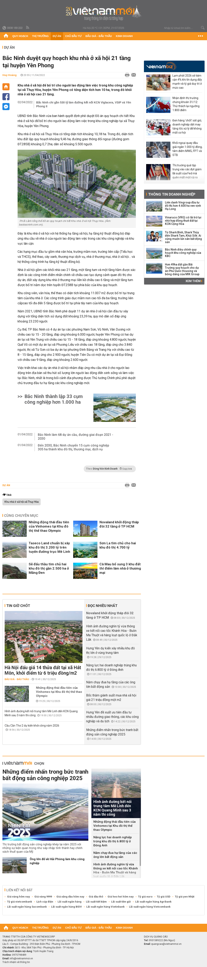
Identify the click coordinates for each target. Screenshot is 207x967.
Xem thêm (194, 281)
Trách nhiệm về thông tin (16, 962)
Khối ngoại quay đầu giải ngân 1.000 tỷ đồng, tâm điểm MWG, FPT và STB (187, 149)
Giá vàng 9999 (43, 896)
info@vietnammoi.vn (21, 958)
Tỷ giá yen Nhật (184, 896)
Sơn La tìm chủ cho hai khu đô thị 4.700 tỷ (117, 545)
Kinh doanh (124, 36)
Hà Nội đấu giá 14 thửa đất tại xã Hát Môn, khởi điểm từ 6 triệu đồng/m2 (43, 670)
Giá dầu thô (96, 896)
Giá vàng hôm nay (18, 896)
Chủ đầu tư (73, 36)
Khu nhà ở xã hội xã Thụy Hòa (21, 501)
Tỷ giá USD (163, 896)
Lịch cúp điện (44, 901)
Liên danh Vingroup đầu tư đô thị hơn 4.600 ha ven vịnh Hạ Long (183, 206)
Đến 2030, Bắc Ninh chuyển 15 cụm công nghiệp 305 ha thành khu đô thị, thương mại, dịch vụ (73, 447)
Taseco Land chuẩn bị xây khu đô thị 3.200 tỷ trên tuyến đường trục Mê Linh (49, 547)
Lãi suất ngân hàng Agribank (153, 901)
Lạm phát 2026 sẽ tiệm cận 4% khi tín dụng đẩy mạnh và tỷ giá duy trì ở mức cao (187, 81)
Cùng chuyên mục (21, 515)
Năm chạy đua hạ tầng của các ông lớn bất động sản (115, 855)
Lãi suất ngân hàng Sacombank (27, 906)
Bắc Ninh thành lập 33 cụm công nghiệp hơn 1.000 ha (53, 399)
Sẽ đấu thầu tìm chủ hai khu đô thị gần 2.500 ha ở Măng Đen (49, 568)
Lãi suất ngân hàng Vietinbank (105, 906)
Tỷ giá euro (145, 896)
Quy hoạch (20, 36)
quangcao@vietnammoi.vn (166, 944)
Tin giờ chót (18, 606)
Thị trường (40, 36)
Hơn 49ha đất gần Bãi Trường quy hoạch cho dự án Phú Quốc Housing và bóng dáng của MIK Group (182, 269)
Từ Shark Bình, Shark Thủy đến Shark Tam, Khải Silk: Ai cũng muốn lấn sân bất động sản (183, 237)
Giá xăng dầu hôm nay (70, 896)
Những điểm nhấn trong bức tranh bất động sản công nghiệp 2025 (45, 775)
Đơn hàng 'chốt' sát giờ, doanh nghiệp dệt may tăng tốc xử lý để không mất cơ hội (187, 126)
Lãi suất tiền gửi (121, 901)
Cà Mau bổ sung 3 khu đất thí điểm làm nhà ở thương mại (120, 568)
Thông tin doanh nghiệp (171, 194)
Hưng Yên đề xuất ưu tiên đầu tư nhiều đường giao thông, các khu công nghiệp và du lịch (112, 716)
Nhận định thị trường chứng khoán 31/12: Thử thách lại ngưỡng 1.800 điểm (186, 104)
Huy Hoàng (9, 75)
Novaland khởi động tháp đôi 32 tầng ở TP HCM (119, 524)
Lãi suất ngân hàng (69, 901)
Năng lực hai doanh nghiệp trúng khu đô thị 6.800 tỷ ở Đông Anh (112, 841)
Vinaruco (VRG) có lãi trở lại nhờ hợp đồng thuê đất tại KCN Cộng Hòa (183, 220)
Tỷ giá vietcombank (19, 901)
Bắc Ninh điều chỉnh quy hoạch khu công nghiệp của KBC (183, 253)
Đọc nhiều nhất (102, 606)
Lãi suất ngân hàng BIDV (66, 906)
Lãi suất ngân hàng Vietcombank (149, 906)
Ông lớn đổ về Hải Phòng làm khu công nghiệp (57, 861)
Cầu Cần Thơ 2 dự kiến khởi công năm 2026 (32, 725)
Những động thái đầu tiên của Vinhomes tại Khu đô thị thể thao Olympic (49, 526)
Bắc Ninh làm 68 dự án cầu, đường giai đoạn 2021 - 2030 (75, 436)
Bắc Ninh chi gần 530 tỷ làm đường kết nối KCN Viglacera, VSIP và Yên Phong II (83, 104)
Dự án (57, 36)
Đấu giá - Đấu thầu (99, 36)
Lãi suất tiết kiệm (96, 901)
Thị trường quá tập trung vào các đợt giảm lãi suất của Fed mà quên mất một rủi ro (187, 171)
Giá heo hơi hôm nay (121, 896)
